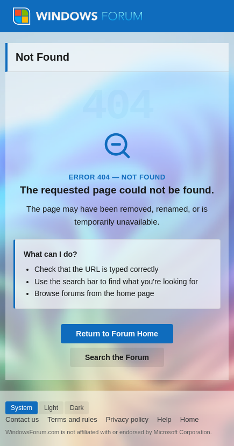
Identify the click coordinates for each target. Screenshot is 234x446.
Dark (76, 408)
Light (51, 408)
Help (164, 419)
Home (189, 419)
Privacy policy (127, 419)
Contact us (22, 419)
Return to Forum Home (117, 333)
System (21, 408)
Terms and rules (72, 419)
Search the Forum (117, 357)
